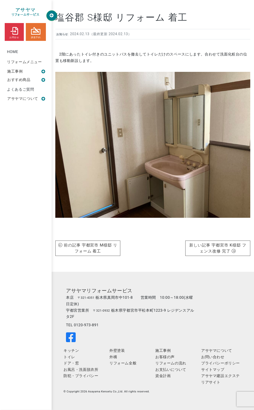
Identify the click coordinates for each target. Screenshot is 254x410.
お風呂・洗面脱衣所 (81, 369)
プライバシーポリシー (220, 363)
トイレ (69, 357)
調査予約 (36, 32)
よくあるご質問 (20, 89)
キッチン (71, 350)
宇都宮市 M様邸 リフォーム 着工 (96, 248)
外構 (113, 357)
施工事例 (26, 71)
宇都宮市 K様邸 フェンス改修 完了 (223, 248)
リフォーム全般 (122, 363)
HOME (12, 52)
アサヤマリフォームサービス (99, 291)
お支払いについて (170, 369)
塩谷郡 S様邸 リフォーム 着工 (121, 17)
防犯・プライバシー (81, 376)
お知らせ (62, 34)
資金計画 (163, 376)
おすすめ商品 (26, 80)
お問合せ (14, 32)
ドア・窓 (71, 363)
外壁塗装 (117, 350)
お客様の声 (165, 357)
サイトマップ (212, 369)
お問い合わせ (212, 357)
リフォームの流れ (170, 363)
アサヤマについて (26, 98)
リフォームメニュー (24, 62)
